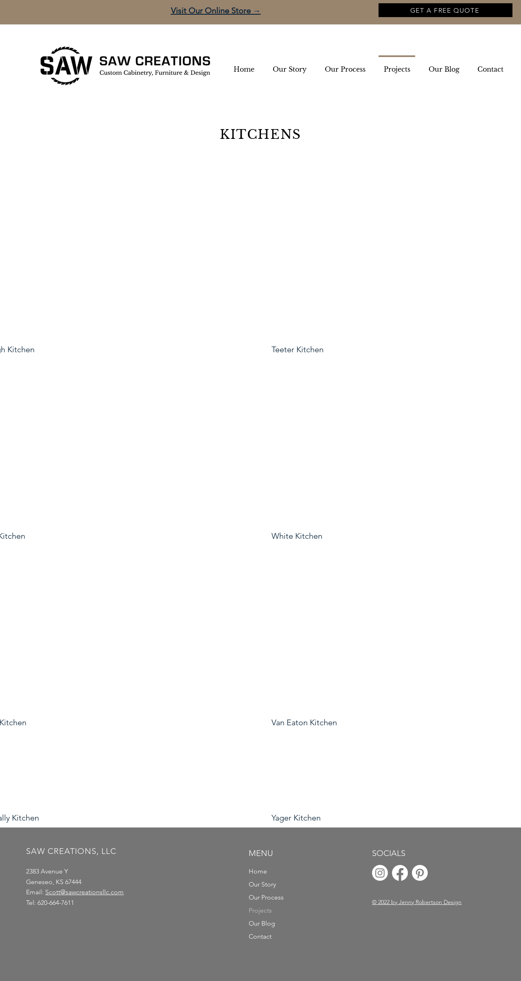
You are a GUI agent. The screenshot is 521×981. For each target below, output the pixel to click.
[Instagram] (380, 873)
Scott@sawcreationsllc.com (84, 892)
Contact (260, 936)
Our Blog (262, 923)
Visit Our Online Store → (216, 10)
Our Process (266, 897)
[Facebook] (400, 873)
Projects (260, 910)
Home (258, 871)
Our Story (262, 884)
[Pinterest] (420, 873)
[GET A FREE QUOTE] (445, 10)
